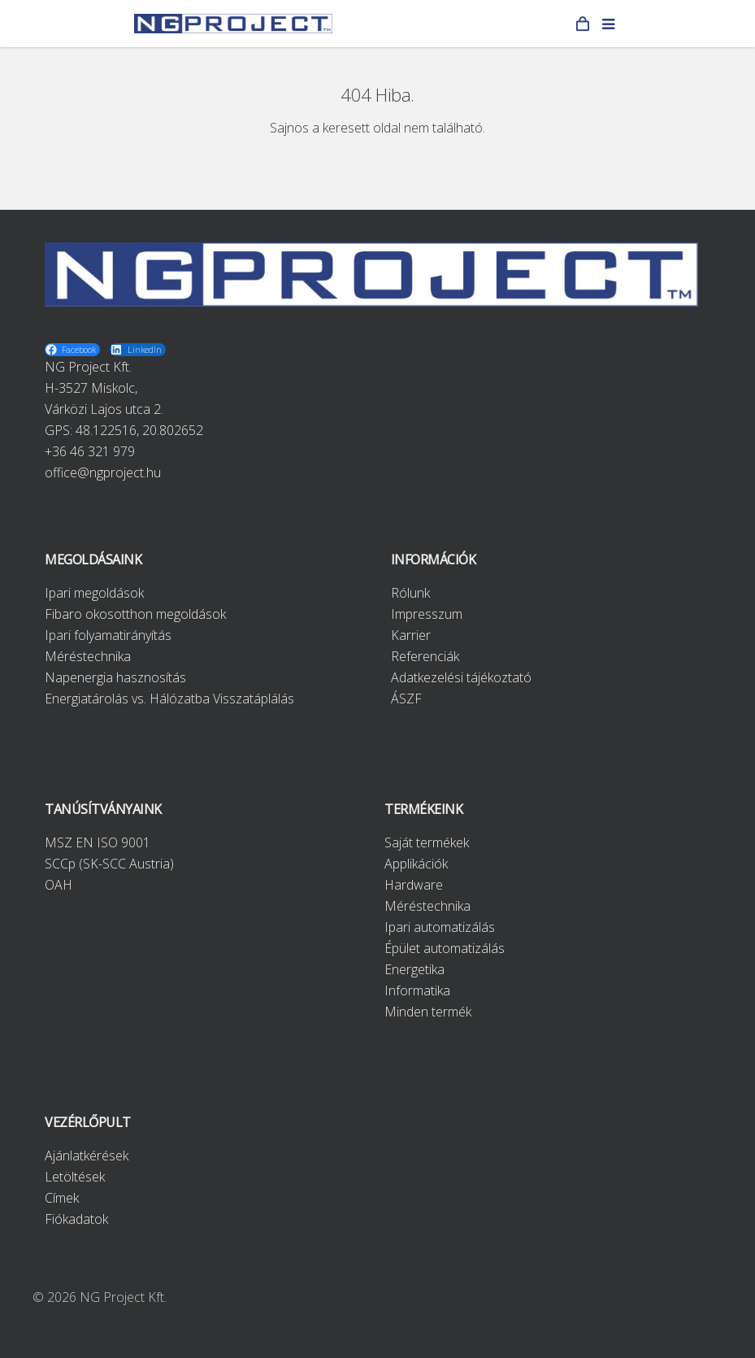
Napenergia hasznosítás (115, 677)
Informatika (417, 990)
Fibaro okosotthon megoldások (135, 614)
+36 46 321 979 (90, 451)
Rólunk (410, 593)
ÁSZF (406, 698)
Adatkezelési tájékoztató (461, 677)
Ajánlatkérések (86, 1155)
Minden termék (427, 1012)
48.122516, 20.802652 (139, 430)
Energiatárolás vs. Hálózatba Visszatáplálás (169, 698)
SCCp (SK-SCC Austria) (109, 864)
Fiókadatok (76, 1219)
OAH (58, 885)
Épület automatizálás (444, 948)
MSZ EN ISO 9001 (97, 842)
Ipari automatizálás (439, 927)
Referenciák (425, 656)
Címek (62, 1198)
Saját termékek (426, 842)
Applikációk (416, 864)
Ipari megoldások (94, 593)
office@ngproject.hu (103, 472)
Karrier (411, 635)
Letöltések (75, 1177)
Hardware (413, 885)
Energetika (414, 969)
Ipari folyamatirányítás (108, 635)
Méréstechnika (88, 656)
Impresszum (426, 614)
